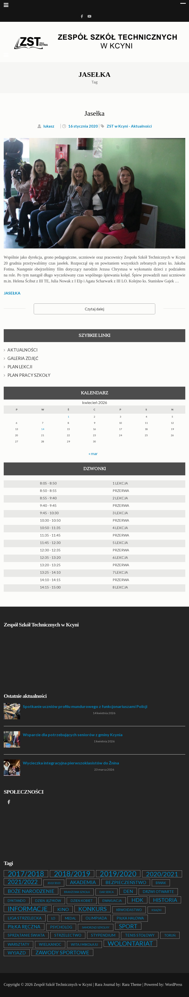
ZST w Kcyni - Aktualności (129, 126)
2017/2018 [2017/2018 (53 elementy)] (26, 873)
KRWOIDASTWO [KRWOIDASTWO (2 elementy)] (129, 910)
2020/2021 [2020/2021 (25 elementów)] (162, 873)
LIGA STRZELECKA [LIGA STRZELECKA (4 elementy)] (25, 918)
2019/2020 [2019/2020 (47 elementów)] (118, 873)
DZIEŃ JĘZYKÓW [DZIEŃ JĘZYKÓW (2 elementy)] (48, 901)
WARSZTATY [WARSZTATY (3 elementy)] (18, 944)
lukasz (48, 126)
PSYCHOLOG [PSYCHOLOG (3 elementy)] (61, 927)
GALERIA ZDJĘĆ (22, 358)
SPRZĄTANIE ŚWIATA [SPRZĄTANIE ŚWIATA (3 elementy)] (26, 935)
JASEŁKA (12, 293)
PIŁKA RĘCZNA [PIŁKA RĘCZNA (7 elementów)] (24, 926)
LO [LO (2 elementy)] (53, 918)
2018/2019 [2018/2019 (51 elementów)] (72, 873)
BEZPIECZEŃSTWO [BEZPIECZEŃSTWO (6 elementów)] (125, 882)
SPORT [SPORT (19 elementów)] (128, 926)
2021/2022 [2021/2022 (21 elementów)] (23, 881)
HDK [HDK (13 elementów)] (137, 900)
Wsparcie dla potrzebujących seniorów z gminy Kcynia (73, 734)
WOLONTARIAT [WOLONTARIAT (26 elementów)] (130, 943)
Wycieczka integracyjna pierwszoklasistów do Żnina (71, 762)
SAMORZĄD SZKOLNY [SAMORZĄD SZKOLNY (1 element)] (95, 927)
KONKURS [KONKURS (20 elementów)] (92, 908)
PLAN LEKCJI (19, 366)
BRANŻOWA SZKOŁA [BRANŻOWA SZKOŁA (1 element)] (77, 891)
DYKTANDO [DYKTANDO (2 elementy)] (17, 901)
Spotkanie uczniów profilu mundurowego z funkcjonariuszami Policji (85, 706)
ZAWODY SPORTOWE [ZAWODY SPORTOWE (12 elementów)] (62, 952)
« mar (93, 453)
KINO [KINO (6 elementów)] (63, 909)
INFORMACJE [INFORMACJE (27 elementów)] (28, 908)
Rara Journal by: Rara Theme (118, 984)
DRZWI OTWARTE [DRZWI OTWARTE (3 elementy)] (158, 891)
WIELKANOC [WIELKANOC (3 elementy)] (50, 944)
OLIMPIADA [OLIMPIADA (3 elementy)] (96, 918)
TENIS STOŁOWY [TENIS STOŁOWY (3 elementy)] (140, 935)
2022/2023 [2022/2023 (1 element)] (53, 883)
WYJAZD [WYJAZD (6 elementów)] (17, 952)
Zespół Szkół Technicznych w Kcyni (63, 984)
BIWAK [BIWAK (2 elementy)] (161, 883)
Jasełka (95, 113)
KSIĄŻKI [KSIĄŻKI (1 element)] (156, 910)
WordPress (173, 984)
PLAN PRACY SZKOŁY (28, 375)
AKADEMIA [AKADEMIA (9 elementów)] (83, 882)
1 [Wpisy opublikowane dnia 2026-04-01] (68, 416)
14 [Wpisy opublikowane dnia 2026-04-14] (42, 429)
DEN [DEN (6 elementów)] (128, 891)
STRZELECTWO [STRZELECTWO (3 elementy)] (67, 935)
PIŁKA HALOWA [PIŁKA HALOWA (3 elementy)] (130, 918)
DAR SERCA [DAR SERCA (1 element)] (106, 891)
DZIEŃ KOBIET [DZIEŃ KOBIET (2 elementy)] (82, 901)
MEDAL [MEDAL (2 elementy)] (70, 918)
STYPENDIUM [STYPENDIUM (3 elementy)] (103, 935)
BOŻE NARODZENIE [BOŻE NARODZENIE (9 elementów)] (31, 891)
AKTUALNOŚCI (22, 349)
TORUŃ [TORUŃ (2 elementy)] (170, 935)
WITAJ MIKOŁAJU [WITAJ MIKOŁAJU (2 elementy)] (84, 944)
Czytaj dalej (94, 309)
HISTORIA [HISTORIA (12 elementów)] (165, 900)
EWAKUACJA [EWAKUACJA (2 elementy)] (112, 901)
